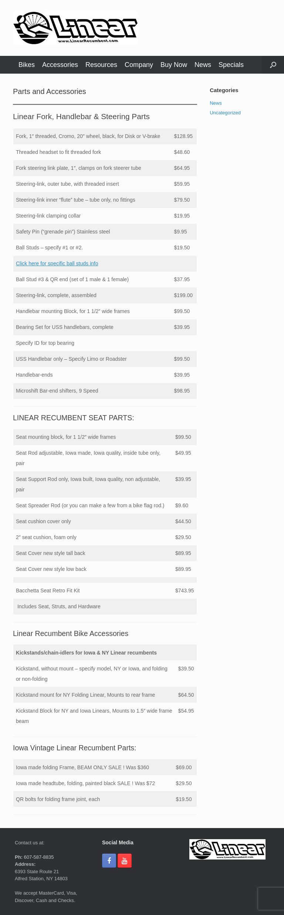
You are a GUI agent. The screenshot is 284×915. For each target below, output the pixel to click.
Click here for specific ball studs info (57, 263)
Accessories (60, 64)
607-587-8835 (38, 857)
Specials (231, 64)
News (203, 64)
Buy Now (173, 64)
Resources (101, 64)
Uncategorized (225, 112)
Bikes (26, 64)
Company (139, 64)
